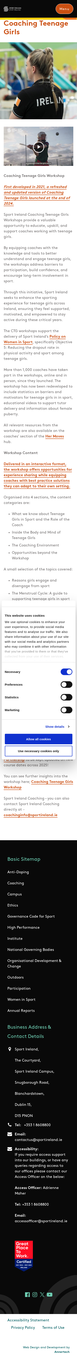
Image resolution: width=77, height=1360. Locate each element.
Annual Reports (21, 1011)
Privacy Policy (23, 1328)
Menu (64, 9)
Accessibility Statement (28, 1320)
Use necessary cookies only (38, 751)
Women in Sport (21, 1000)
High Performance (23, 928)
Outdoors (15, 978)
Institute (15, 939)
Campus (14, 894)
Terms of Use (53, 1328)
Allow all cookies (38, 739)
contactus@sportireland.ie (38, 1140)
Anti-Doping (18, 872)
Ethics (12, 906)
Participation (19, 989)
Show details (54, 726)
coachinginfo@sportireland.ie (30, 815)
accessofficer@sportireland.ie (41, 1221)
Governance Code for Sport (31, 917)
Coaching (15, 883)
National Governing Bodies (30, 950)
